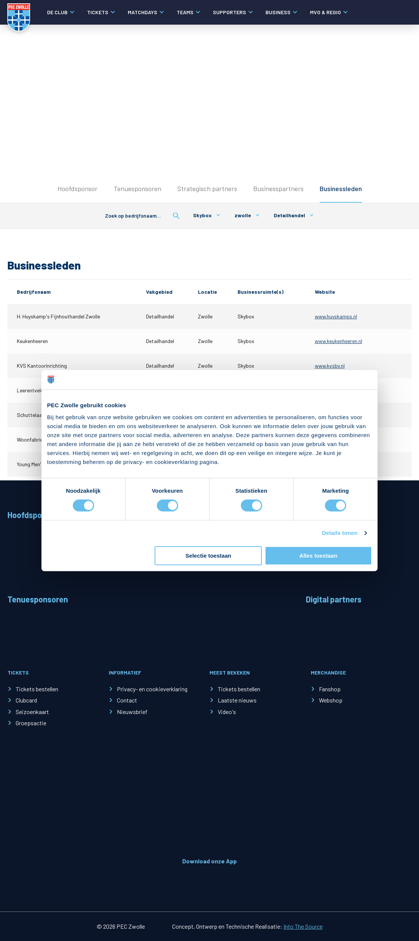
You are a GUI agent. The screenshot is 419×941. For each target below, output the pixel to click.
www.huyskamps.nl (336, 316)
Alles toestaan (318, 555)
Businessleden (341, 188)
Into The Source (303, 926)
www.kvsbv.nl (330, 365)
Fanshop (330, 688)
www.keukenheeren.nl (338, 341)
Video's (227, 711)
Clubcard (26, 700)
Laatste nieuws (237, 700)
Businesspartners (278, 188)
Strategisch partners (207, 188)
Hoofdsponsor (77, 188)
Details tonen (339, 533)
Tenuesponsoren (137, 188)
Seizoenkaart (32, 711)
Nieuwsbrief (132, 711)
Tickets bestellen (37, 688)
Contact (127, 700)
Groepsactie (31, 722)
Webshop (330, 700)
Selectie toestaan (209, 555)
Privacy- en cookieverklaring (152, 688)
